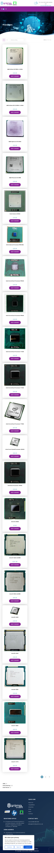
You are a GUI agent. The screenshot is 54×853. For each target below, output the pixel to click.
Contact (30, 813)
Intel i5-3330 (14, 689)
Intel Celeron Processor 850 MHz (15, 245)
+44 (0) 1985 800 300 (33, 822)
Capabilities (31, 805)
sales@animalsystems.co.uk (35, 824)
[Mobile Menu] (5, 9)
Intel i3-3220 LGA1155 (14, 558)
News (29, 811)
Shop (29, 809)
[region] (18, 842)
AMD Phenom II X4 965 (15, 177)
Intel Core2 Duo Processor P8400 (15, 281)
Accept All (28, 847)
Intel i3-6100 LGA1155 (14, 594)
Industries (30, 807)
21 (46, 40)
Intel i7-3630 (14, 725)
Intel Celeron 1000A (15, 214)
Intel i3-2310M (15, 521)
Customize (9, 847)
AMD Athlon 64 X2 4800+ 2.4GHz (14, 105)
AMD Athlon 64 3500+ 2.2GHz (15, 69)
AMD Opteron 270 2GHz (15, 141)
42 (48, 40)
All (50, 40)
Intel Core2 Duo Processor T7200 (15, 351)
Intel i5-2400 (14, 617)
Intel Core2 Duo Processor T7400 (15, 388)
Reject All (19, 847)
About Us (30, 802)
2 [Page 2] (45, 777)
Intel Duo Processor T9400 (15, 485)
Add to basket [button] (15, 76)
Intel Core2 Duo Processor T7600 (15, 424)
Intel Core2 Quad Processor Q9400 (14, 449)
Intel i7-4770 (14, 762)
